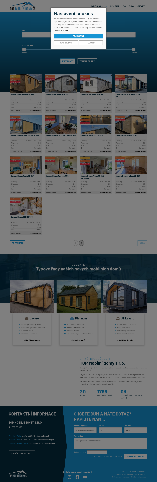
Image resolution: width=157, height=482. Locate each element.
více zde (64, 30)
